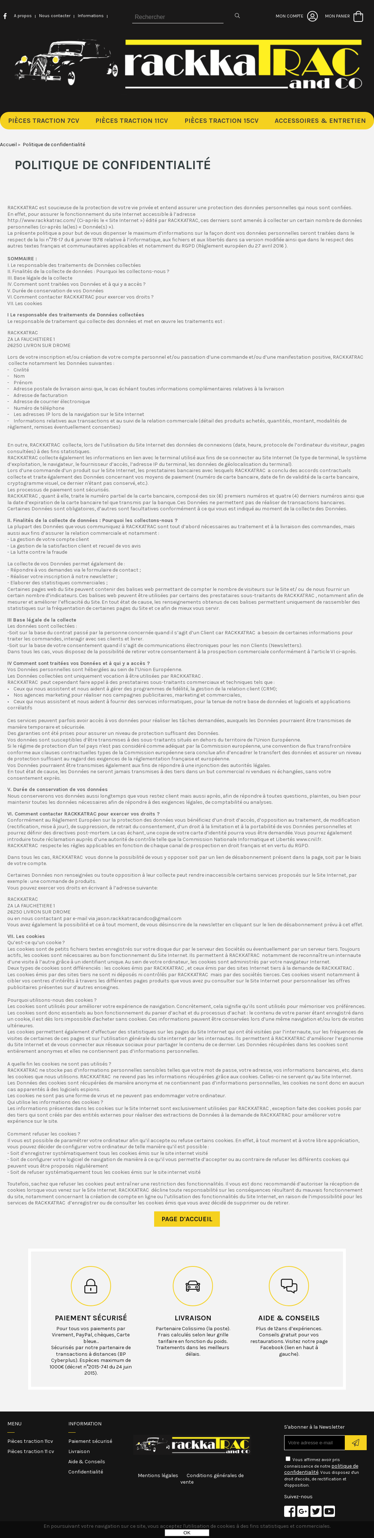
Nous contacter (54, 15)
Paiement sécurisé (91, 1318)
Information (85, 1424)
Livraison (193, 1318)
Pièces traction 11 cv (30, 1451)
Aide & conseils (289, 1318)
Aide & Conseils (86, 1462)
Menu (14, 1424)
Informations (91, 15)
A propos (23, 15)
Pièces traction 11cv (30, 1441)
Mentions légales (158, 1475)
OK (186, 1532)
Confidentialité (85, 1472)
